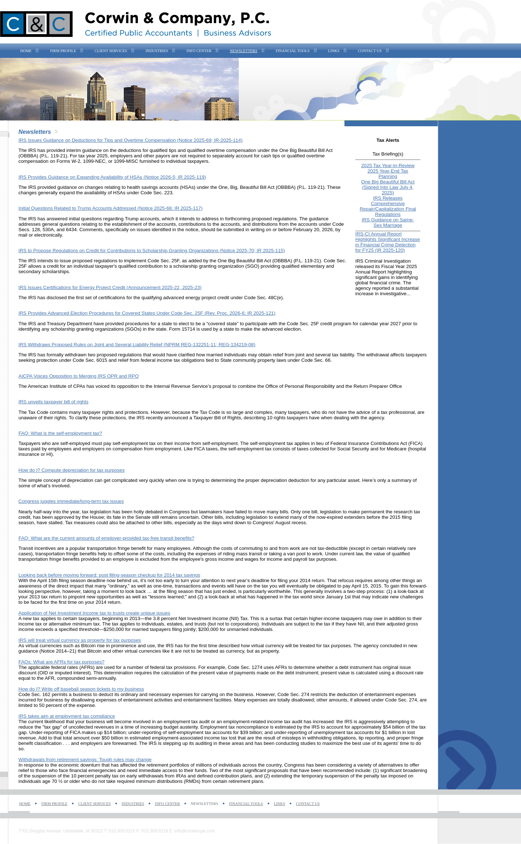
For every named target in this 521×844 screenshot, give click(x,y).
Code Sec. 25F (163, 260)
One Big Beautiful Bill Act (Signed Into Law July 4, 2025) (387, 187)
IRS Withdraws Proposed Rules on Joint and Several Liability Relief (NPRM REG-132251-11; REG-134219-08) (136, 344)
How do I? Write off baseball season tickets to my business (81, 689)
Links (333, 51)
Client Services (110, 51)
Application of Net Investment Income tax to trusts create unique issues (94, 613)
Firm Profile (63, 51)
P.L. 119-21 (307, 260)
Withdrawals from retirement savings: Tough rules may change (85, 759)
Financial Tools (293, 51)
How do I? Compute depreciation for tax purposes (71, 470)
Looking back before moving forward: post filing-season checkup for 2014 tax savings (109, 575)
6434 (71, 229)
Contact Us (370, 51)
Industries (156, 51)
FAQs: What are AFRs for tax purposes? (61, 662)
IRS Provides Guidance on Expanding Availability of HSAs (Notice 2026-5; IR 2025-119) (112, 177)
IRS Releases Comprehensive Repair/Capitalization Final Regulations (388, 206)
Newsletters (243, 51)
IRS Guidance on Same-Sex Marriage (388, 222)
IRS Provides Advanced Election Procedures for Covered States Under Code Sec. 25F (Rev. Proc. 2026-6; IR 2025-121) (146, 313)
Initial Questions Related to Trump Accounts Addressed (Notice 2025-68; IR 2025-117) (110, 208)
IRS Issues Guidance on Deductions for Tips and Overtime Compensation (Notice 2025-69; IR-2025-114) (130, 140)
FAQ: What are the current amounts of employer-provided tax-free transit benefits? (106, 538)
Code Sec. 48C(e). (264, 297)
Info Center (198, 51)
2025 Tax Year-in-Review (387, 165)
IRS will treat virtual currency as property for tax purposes (79, 640)
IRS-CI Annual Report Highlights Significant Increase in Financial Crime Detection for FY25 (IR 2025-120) (387, 242)
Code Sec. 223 (156, 192)
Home (25, 51)
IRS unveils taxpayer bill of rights (53, 401)
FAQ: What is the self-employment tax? (60, 433)
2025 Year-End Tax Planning (388, 173)
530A (48, 229)
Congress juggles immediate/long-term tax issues (71, 501)
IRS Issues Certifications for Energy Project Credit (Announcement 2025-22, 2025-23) (110, 287)
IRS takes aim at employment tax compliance (66, 716)
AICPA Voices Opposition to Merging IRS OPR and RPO (78, 376)
